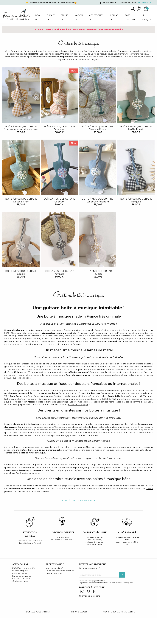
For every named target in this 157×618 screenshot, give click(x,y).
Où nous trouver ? (21, 578)
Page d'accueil (130, 17)
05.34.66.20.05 (144, 2)
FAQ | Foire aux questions (24, 568)
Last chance (24, 17)
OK (122, 575)
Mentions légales (78, 612)
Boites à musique (87, 500)
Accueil (65, 500)
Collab (114, 15)
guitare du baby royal (77, 404)
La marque (146, 17)
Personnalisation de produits (60, 570)
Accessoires (96, 15)
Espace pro (109, 2)
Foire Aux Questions (20, 473)
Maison (79, 15)
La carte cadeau (20, 573)
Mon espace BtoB (54, 568)
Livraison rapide (20, 570)
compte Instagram (130, 393)
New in (37, 17)
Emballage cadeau (21, 576)
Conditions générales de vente (119, 612)
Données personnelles (38, 612)
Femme (64, 15)
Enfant (50, 15)
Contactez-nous (20, 581)
